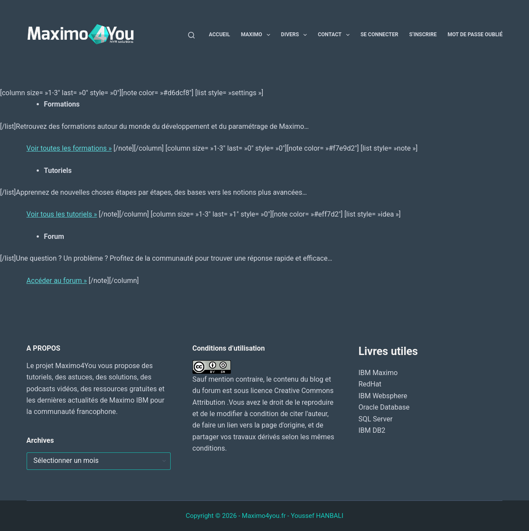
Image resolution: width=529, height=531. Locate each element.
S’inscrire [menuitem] (422, 34)
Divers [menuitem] (295, 35)
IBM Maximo (378, 373)
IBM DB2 (371, 430)
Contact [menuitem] (335, 35)
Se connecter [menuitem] (379, 34)
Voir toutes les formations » (69, 148)
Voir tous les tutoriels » (62, 214)
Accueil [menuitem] (219, 34)
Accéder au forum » (57, 280)
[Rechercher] (191, 35)
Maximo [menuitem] (257, 35)
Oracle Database (383, 407)
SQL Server (375, 419)
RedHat (369, 384)
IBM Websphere (382, 396)
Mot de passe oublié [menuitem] (474, 34)
